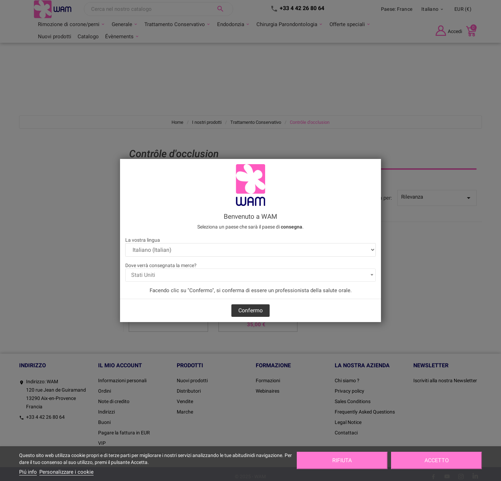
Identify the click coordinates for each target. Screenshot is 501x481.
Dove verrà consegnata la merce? (161, 265)
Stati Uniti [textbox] (143, 275)
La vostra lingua (142, 240)
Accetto (436, 460)
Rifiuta (342, 460)
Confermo (250, 310)
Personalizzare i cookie (66, 472)
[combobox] (250, 275)
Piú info (28, 472)
